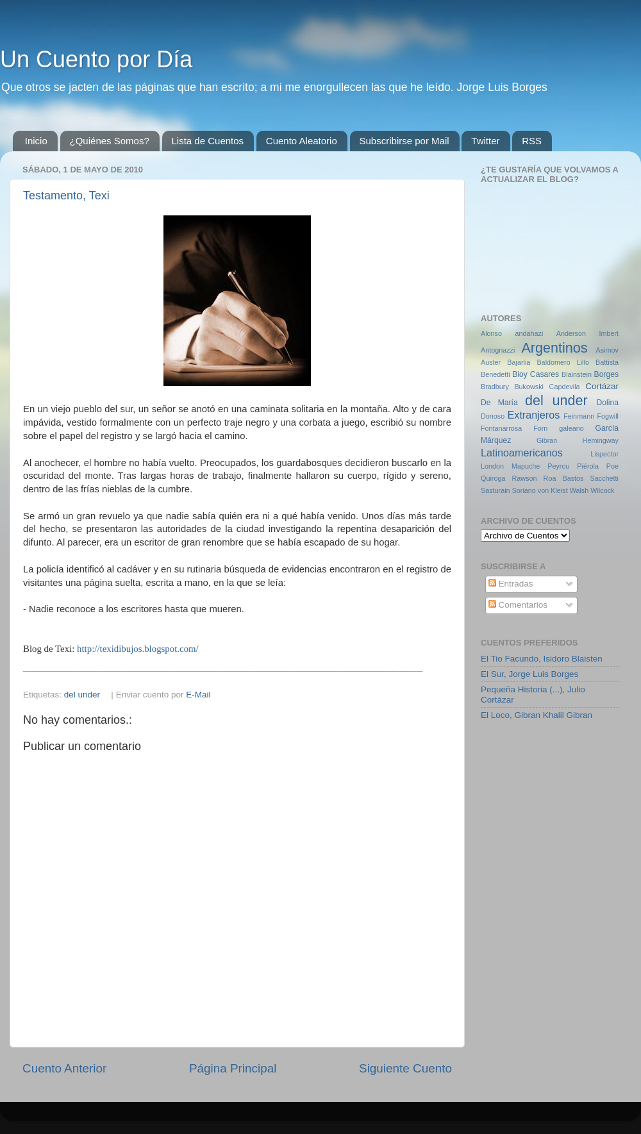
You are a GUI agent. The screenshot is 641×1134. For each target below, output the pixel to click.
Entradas (510, 583)
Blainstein (577, 374)
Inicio (36, 140)
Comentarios (517, 605)
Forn (540, 428)
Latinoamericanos (522, 452)
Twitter (485, 140)
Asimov (607, 350)
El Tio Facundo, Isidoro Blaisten (542, 658)
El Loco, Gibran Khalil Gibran (536, 715)
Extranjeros (533, 415)
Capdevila (564, 386)
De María (499, 402)
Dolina (608, 402)
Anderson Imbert (587, 333)
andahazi (529, 333)
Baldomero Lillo (563, 362)
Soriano (524, 490)
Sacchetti (604, 478)
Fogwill (608, 416)
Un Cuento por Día (96, 59)
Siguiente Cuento (405, 1068)
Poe (612, 466)
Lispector (604, 454)
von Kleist (553, 490)
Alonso (491, 333)
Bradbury (495, 386)
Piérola (588, 466)
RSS (532, 140)
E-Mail (198, 694)
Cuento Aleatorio (301, 140)
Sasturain (495, 490)
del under (82, 694)
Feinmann (578, 416)
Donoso (492, 416)
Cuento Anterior (64, 1068)
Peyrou (558, 466)
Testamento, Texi (66, 195)
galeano (571, 428)
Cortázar (602, 386)
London (492, 466)
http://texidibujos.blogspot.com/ (138, 649)
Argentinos (554, 348)
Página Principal (233, 1068)
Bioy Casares (535, 374)
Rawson (524, 478)
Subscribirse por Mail (404, 140)
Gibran (547, 440)
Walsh (579, 490)
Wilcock (602, 490)
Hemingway (601, 440)
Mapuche (526, 466)
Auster (491, 362)
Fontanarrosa (501, 428)
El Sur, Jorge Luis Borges (529, 674)
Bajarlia (518, 362)
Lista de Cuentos (208, 140)
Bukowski (529, 386)
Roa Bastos (564, 478)
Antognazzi (498, 350)
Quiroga (493, 478)
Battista (607, 362)
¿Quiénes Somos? (109, 140)
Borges (606, 374)
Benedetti (495, 374)
